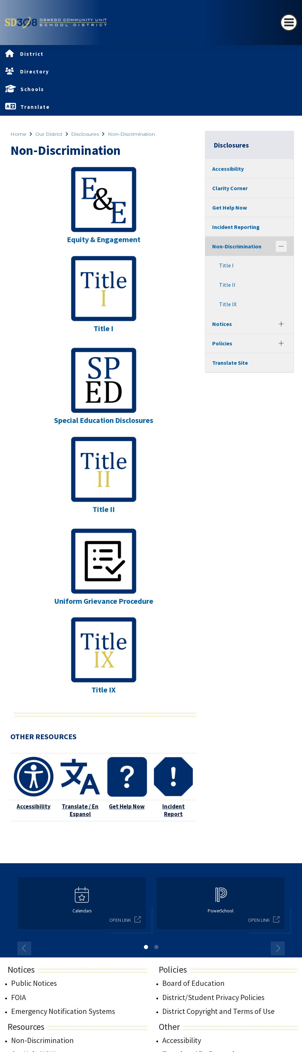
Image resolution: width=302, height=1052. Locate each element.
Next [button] (278, 948)
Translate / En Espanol (80, 810)
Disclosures (85, 134)
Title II (104, 509)
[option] (81, 906)
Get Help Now (127, 806)
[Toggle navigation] (289, 22)
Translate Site (230, 362)
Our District (48, 134)
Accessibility (34, 806)
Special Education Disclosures (103, 420)
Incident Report (173, 810)
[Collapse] (281, 246)
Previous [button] (24, 948)
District (32, 54)
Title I (103, 328)
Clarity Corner (230, 188)
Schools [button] (32, 89)
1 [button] (146, 947)
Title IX (103, 690)
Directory (34, 71)
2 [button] (156, 947)
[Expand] (281, 323)
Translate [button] (35, 107)
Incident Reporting (236, 226)
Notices (222, 323)
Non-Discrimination (131, 134)
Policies (222, 343)
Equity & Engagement (103, 239)
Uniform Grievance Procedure (103, 601)
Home (18, 134)
